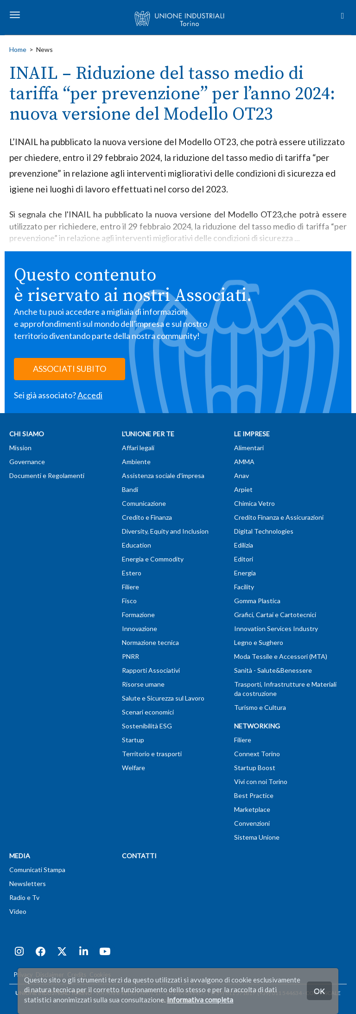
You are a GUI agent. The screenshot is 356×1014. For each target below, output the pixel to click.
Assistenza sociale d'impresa (163, 475)
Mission (20, 448)
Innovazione (139, 628)
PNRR (130, 656)
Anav (241, 475)
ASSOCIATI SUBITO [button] (69, 369)
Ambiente (136, 462)
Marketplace (252, 809)
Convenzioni (252, 823)
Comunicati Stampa (37, 870)
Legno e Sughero (258, 642)
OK (319, 990)
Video (17, 911)
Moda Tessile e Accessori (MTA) (280, 656)
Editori (243, 559)
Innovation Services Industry (276, 628)
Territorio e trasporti (152, 754)
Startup (133, 740)
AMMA (244, 462)
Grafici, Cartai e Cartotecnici (275, 615)
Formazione (138, 615)
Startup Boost (254, 768)
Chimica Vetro (254, 503)
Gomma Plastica (257, 601)
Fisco (129, 601)
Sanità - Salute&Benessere (273, 670)
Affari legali (138, 448)
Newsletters (27, 883)
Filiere (130, 587)
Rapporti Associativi (151, 670)
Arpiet (243, 489)
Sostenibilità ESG (147, 726)
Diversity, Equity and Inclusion (165, 531)
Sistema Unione (257, 837)
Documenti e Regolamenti (46, 475)
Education (136, 545)
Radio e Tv (24, 897)
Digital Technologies (263, 531)
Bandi (130, 489)
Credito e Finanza (147, 517)
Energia (245, 573)
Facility (244, 587)
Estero (131, 573)
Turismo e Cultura (260, 707)
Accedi (89, 395)
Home (17, 49)
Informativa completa (200, 999)
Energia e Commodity (153, 559)
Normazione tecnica (150, 642)
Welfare (133, 768)
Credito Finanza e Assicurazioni (279, 517)
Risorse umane (143, 684)
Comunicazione (144, 503)
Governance (27, 462)
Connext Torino (257, 754)
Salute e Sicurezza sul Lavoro (163, 698)
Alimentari (249, 448)
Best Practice (253, 795)
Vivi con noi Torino (260, 781)
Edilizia (243, 545)
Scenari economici (148, 712)
